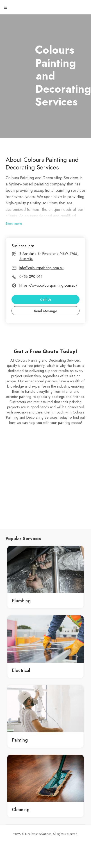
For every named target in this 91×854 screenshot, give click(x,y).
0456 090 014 (30, 276)
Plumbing (21, 601)
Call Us (45, 299)
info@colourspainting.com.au (41, 267)
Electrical (21, 670)
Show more (14, 223)
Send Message (45, 311)
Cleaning (21, 809)
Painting (20, 740)
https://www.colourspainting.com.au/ (48, 285)
